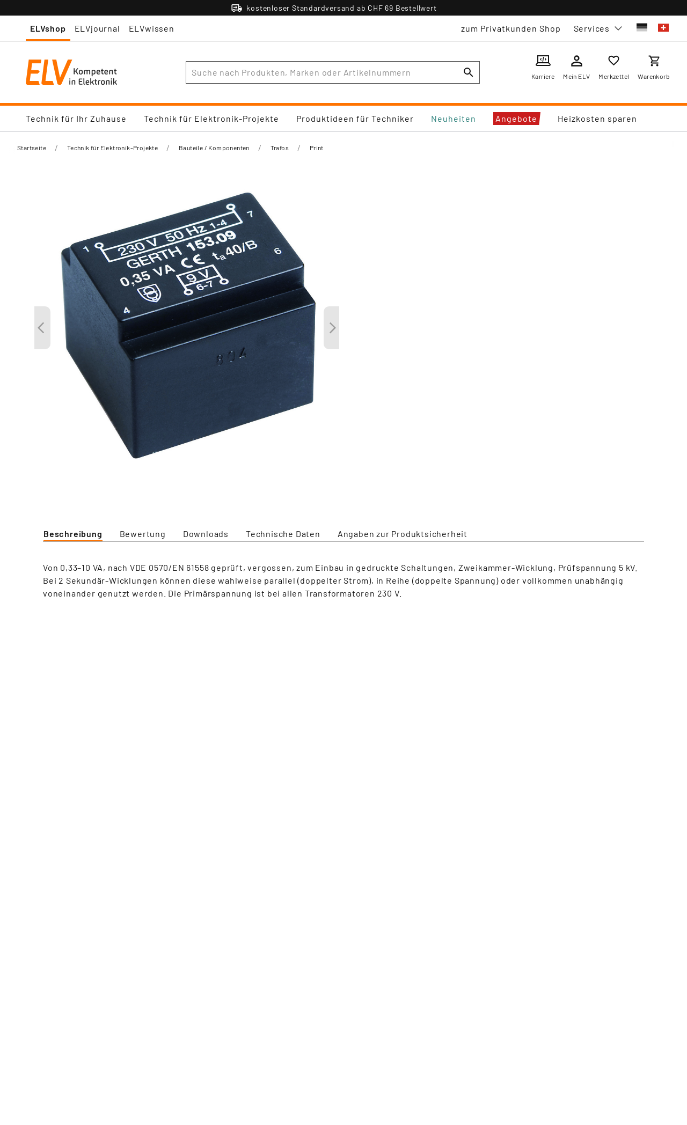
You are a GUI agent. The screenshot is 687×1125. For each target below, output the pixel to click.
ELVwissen (151, 28)
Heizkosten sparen (597, 118)
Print (317, 147)
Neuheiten (453, 118)
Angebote (516, 118)
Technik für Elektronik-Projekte (211, 118)
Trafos (280, 147)
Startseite (31, 147)
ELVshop (48, 28)
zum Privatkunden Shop (511, 28)
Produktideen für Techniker (355, 118)
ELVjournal (97, 28)
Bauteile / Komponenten (214, 147)
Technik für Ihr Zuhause (76, 118)
